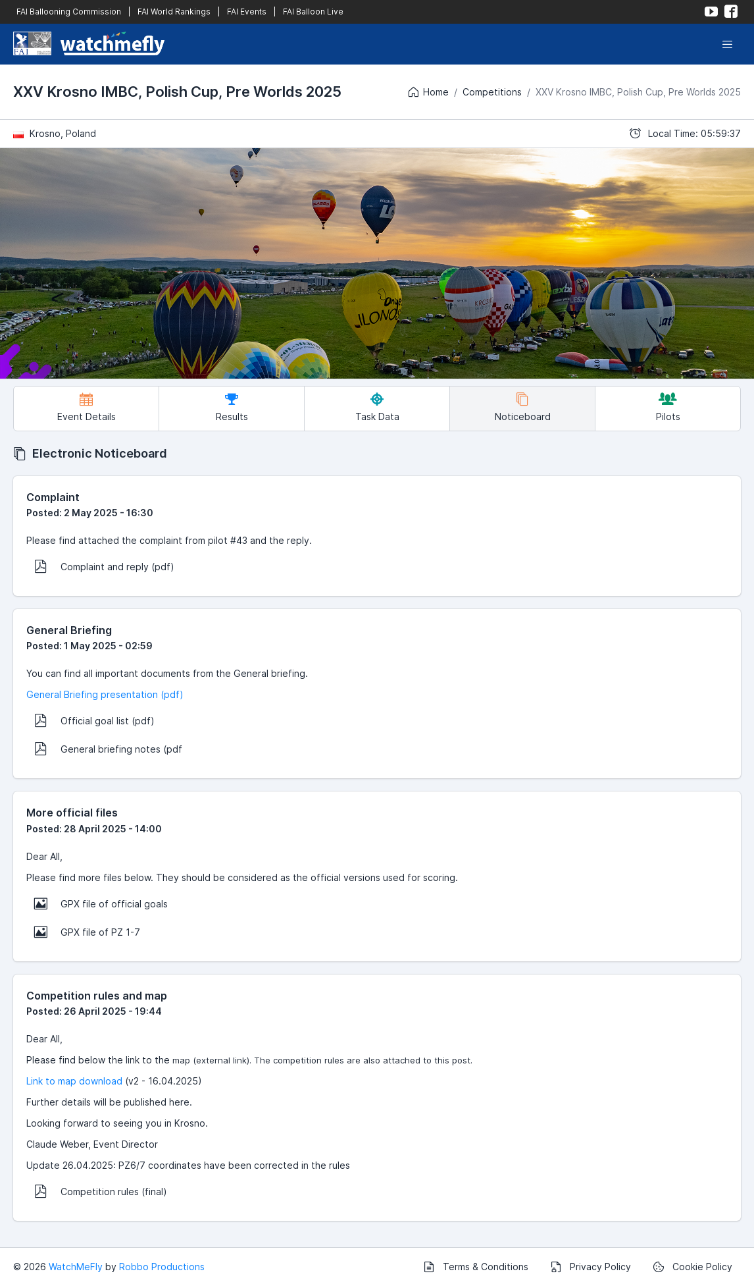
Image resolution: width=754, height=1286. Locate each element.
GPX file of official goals (101, 903)
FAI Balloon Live (313, 11)
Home (428, 92)
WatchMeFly (76, 1266)
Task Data (377, 407)
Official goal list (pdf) (94, 720)
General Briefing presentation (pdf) (105, 694)
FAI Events (246, 11)
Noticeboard (523, 407)
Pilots (668, 407)
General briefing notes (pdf (108, 748)
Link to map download (74, 1080)
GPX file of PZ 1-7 (87, 931)
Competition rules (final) (100, 1191)
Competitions (492, 91)
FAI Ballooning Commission (68, 11)
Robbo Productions (162, 1266)
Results (232, 407)
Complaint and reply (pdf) (104, 566)
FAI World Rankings (174, 11)
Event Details (86, 407)
